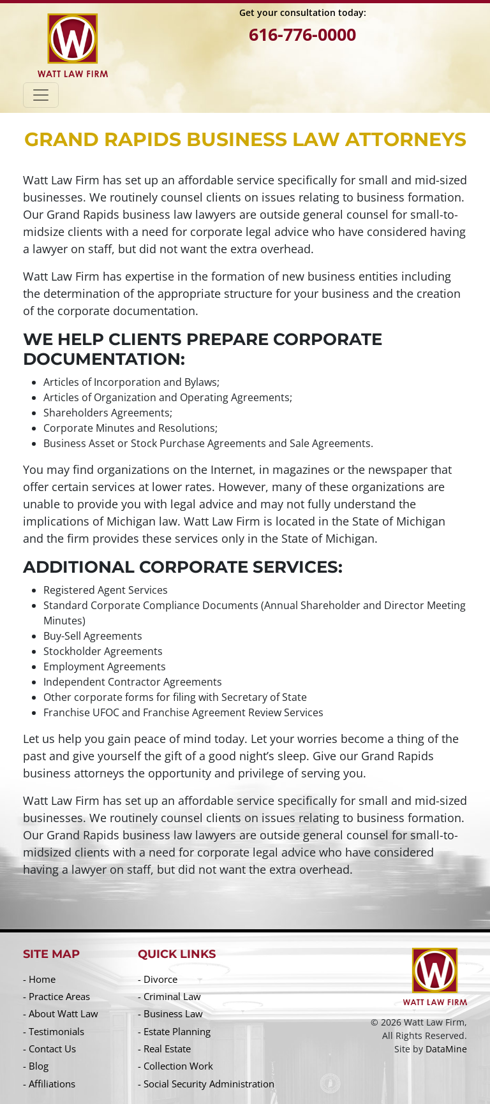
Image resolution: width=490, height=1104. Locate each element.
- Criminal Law (169, 996)
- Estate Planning (174, 1031)
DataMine (446, 1049)
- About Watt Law (60, 1013)
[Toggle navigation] (41, 95)
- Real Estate (164, 1048)
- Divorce (157, 979)
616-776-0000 (302, 34)
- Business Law (170, 1013)
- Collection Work (175, 1065)
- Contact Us (49, 1048)
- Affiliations (49, 1083)
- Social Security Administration (206, 1083)
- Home (39, 979)
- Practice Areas (56, 996)
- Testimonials (53, 1031)
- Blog (35, 1065)
